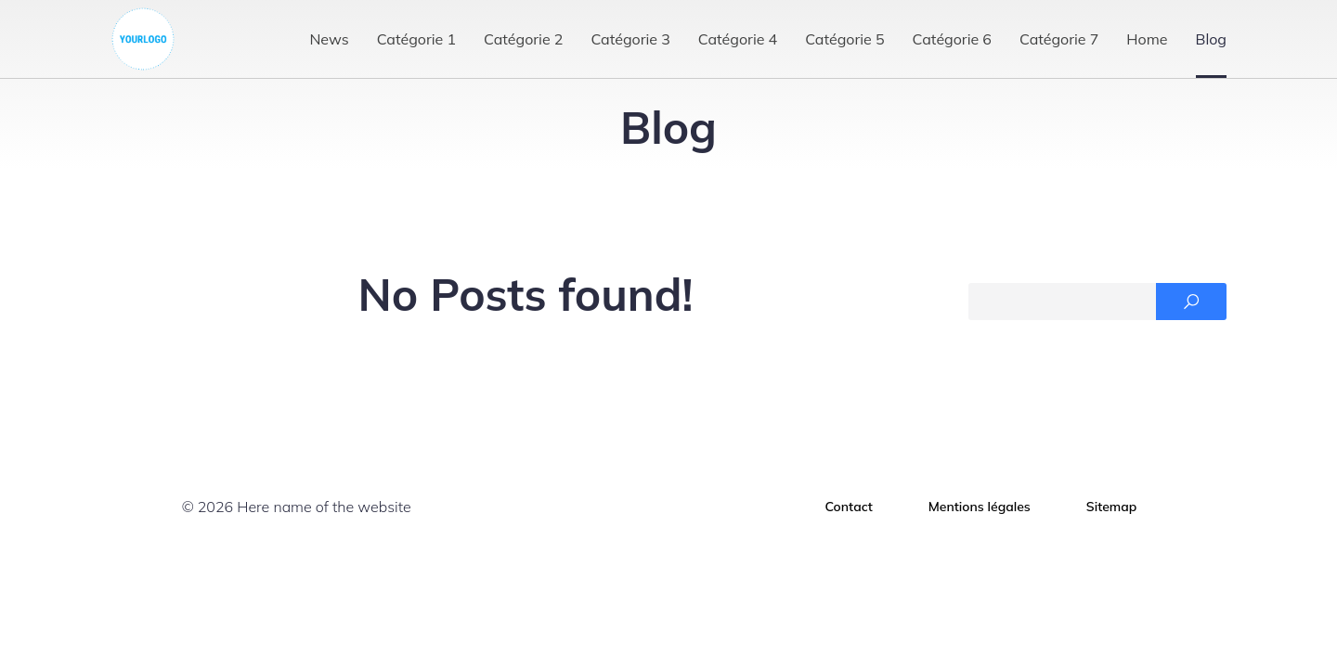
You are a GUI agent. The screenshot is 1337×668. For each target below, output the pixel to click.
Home (1146, 39)
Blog (1211, 39)
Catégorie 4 (737, 39)
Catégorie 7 (1058, 39)
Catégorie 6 (952, 39)
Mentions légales (979, 506)
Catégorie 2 (523, 39)
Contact (849, 506)
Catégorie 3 (630, 39)
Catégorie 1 (416, 39)
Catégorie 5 (844, 39)
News (328, 39)
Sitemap (1111, 506)
